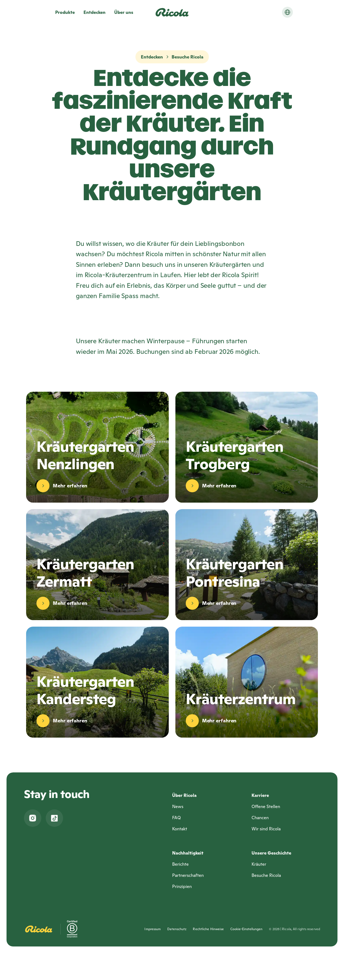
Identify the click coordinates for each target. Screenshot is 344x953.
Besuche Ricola (187, 57)
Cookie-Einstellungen (246, 929)
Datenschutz (176, 929)
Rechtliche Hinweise (208, 929)
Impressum (152, 929)
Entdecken (152, 57)
